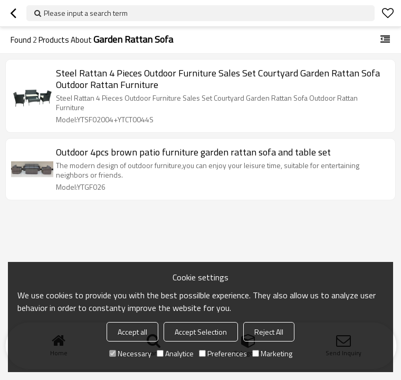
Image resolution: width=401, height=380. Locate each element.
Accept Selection (201, 331)
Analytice (175, 353)
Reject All (268, 331)
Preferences (223, 353)
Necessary (130, 353)
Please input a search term (86, 12)
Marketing (272, 353)
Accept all (132, 331)
